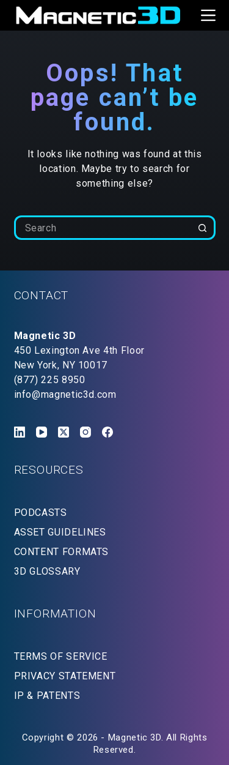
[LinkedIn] (19, 432)
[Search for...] (102, 227)
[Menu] (208, 15)
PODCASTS (40, 512)
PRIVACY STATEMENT (65, 676)
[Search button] (203, 227)
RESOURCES (49, 470)
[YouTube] (41, 432)
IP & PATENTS (47, 695)
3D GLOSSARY (47, 571)
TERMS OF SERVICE (60, 656)
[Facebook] (107, 432)
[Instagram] (85, 432)
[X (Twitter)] (63, 432)
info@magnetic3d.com (65, 394)
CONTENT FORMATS (61, 552)
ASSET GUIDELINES (60, 532)
